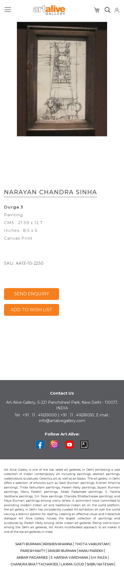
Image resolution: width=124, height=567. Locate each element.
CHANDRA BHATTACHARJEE (34, 564)
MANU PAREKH (91, 551)
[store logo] (49, 10)
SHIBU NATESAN (100, 564)
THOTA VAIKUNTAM (92, 544)
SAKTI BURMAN (28, 544)
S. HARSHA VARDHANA (69, 557)
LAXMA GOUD (72, 564)
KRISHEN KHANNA (57, 544)
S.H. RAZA (99, 557)
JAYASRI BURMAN (62, 551)
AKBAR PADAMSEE (32, 557)
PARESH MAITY (32, 551)
